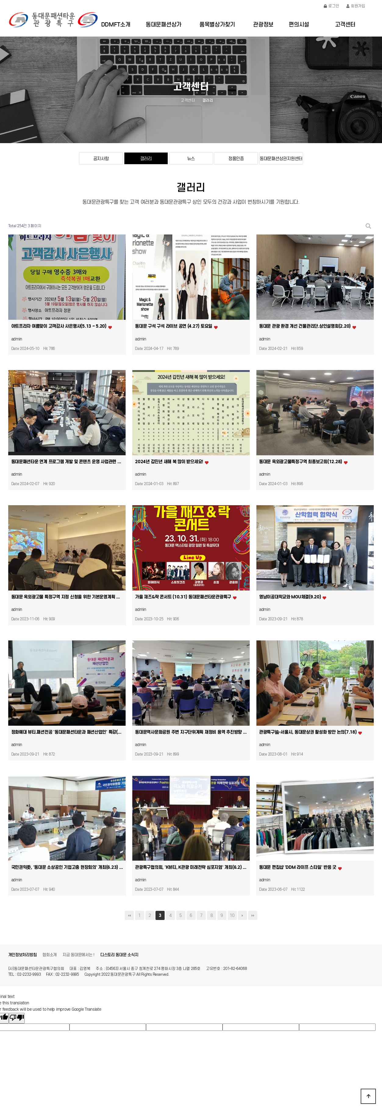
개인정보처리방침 (22, 954)
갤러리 (146, 158)
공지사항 (101, 158)
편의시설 (299, 24)
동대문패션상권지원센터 (281, 158)
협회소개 (49, 954)
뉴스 (191, 158)
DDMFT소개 (115, 24)
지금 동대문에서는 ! (78, 954)
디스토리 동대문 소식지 (119, 954)
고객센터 (345, 24)
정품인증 (236, 158)
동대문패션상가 (163, 24)
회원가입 (355, 6)
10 (232, 915)
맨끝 (252, 915)
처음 (129, 915)
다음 (242, 915)
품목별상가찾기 (217, 24)
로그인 (331, 6)
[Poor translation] (17, 1018)
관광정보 (263, 24)
